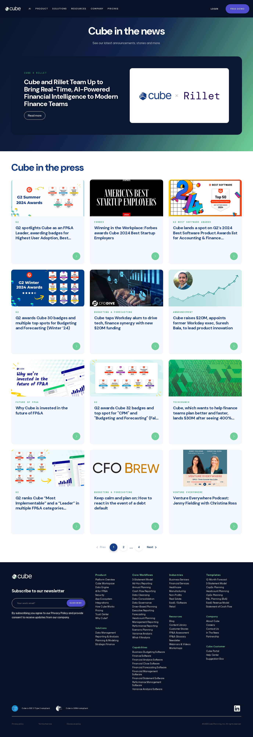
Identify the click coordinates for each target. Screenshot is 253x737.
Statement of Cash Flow (219, 606)
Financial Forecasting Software (149, 667)
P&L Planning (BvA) (216, 598)
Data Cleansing (141, 595)
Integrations (102, 602)
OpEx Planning (214, 595)
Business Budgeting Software (148, 652)
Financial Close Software (145, 663)
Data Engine (102, 587)
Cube (17, 9)
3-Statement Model (142, 579)
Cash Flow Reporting (144, 591)
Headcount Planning (143, 618)
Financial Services (179, 583)
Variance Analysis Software (147, 689)
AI (31, 8)
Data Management (105, 632)
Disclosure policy (74, 723)
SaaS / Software (178, 602)
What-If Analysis (141, 637)
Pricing (114, 8)
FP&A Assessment (179, 632)
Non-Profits (175, 595)
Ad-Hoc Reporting (142, 583)
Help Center (212, 654)
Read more (35, 115)
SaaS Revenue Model (217, 602)
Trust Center (102, 614)
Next (152, 547)
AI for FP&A (101, 591)
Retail (172, 606)
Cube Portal (212, 651)
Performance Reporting (145, 625)
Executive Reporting (143, 610)
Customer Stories (179, 628)
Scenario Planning (142, 629)
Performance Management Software (146, 684)
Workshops (175, 648)
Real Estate (175, 598)
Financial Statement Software (148, 678)
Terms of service (45, 723)
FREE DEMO (237, 8)
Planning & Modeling (107, 640)
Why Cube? (101, 618)
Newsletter (174, 640)
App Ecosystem (103, 598)
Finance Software (141, 655)
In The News (212, 632)
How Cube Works (104, 606)
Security (99, 595)
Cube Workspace (104, 583)
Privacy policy (18, 723)
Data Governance (142, 602)
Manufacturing (177, 591)
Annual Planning (141, 587)
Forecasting (139, 614)
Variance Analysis (142, 633)
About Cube (212, 621)
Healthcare (175, 587)
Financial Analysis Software (147, 659)
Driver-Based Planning (144, 606)
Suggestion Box (215, 658)
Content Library (178, 625)
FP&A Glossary (177, 636)
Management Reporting (145, 622)
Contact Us (212, 628)
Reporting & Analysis (107, 636)
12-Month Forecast (216, 579)
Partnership (212, 636)
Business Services (179, 579)
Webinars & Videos (180, 644)
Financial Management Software (145, 673)
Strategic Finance (105, 644)
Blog (171, 621)
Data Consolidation (143, 598)
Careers (210, 625)
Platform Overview (105, 579)
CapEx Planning (215, 587)
